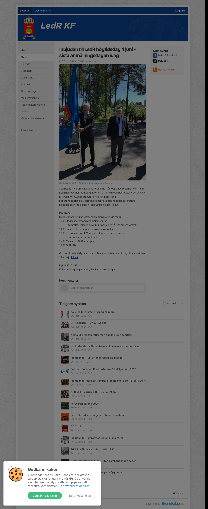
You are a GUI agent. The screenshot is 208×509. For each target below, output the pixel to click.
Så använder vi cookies (74, 486)
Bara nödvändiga (80, 495)
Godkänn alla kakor (44, 495)
